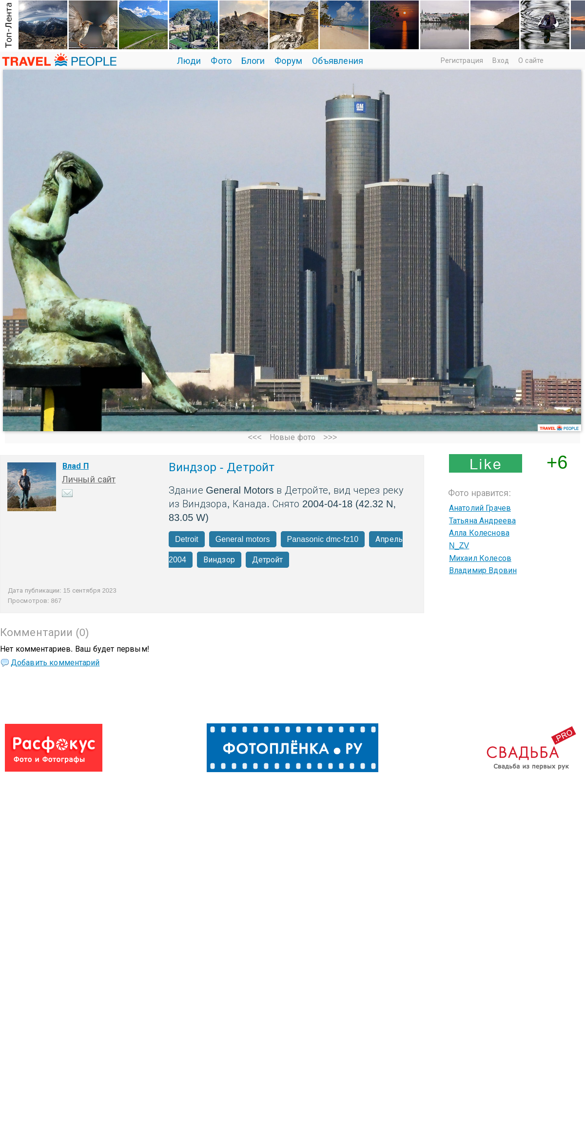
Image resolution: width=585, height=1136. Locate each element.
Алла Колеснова (479, 533)
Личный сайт (89, 479)
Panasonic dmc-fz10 (323, 539)
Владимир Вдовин (483, 570)
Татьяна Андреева (482, 521)
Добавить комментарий (55, 662)
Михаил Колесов (480, 558)
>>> (330, 437)
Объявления (337, 61)
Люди (189, 61)
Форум (288, 61)
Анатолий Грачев (480, 508)
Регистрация (462, 60)
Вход (500, 60)
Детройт (267, 560)
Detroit (186, 539)
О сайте (531, 60)
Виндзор (219, 560)
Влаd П (75, 466)
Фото (221, 61)
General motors (242, 539)
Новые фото (292, 437)
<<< (254, 437)
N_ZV (459, 545)
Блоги (253, 61)
